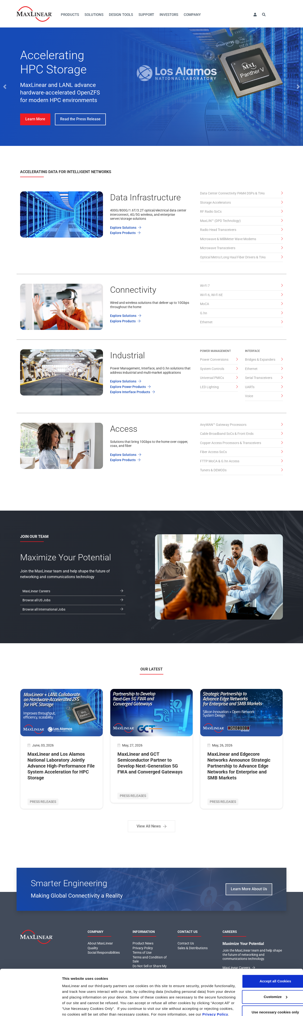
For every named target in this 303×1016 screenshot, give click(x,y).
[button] (255, 14)
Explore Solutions (125, 227)
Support (146, 15)
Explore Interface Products (132, 392)
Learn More (35, 119)
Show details (73, 1007)
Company (192, 15)
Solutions (94, 15)
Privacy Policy (141, 988)
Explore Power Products (130, 387)
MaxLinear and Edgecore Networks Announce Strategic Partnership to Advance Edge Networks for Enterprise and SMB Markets (238, 766)
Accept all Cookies (263, 950)
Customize (264, 965)
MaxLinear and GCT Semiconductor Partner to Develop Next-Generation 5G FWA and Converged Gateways (150, 763)
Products (70, 15)
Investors (169, 15)
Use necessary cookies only (263, 981)
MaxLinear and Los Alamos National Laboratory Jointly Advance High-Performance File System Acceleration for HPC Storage (61, 766)
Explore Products (125, 233)
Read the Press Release (80, 119)
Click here (165, 988)
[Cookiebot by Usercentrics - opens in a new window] (30, 1006)
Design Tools (121, 15)
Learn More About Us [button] (249, 889)
